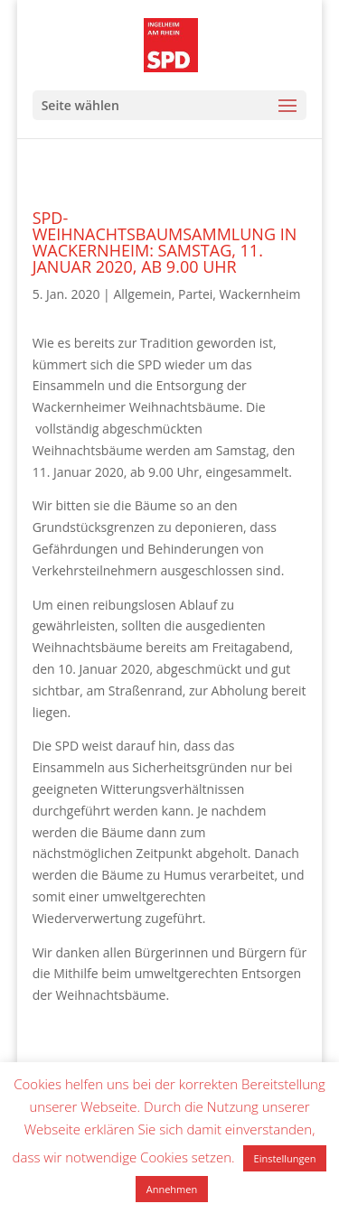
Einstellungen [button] (285, 1158)
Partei (195, 294)
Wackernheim (260, 294)
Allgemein (142, 294)
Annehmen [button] (171, 1189)
